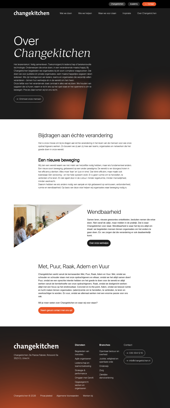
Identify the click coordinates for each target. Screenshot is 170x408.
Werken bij (88, 395)
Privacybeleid (46, 395)
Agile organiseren (83, 358)
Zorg (101, 370)
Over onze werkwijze (98, 243)
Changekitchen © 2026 (25, 395)
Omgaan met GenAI (84, 377)
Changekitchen (117, 4)
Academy (134, 4)
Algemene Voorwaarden (68, 395)
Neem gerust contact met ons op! (56, 310)
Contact (149, 4)
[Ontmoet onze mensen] (28, 99)
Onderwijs (104, 366)
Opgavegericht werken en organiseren (82, 385)
